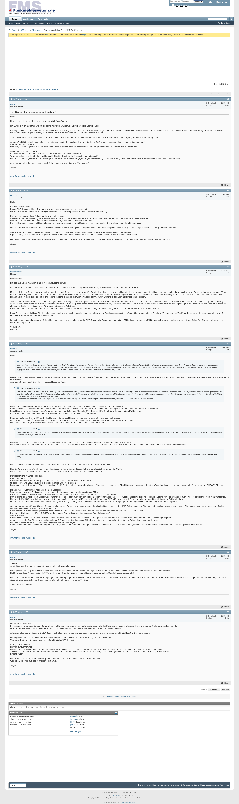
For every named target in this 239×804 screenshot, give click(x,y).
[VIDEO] (73, 725)
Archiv (167, 785)
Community (39, 23)
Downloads (43, 19)
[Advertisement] (119, 59)
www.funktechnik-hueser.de (22, 176)
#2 (228, 190)
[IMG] (72, 722)
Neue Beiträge (14, 23)
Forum (15, 19)
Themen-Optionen (211, 94)
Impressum (175, 785)
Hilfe (210, 2)
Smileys (73, 719)
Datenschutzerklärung (190, 785)
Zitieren (225, 185)
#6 (228, 612)
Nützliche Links (63, 23)
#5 (228, 552)
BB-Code (74, 716)
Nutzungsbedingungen (209, 785)
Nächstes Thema (128, 696)
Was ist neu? (29, 19)
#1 (228, 99)
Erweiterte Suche (223, 23)
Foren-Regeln (75, 731)
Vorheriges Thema (111, 696)
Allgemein (36, 30)
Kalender (30, 23)
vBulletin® (115, 796)
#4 (228, 343)
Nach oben (225, 689)
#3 (228, 266)
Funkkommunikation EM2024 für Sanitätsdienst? (38, 89)
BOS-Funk (24, 30)
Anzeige (224, 94)
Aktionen (50, 23)
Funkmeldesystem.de (154, 785)
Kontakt (141, 785)
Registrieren (221, 2)
